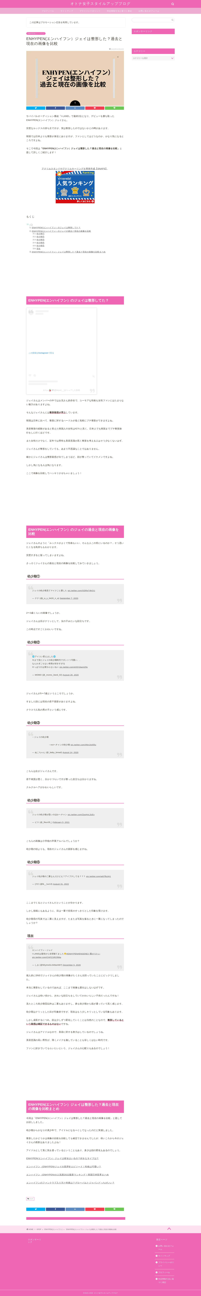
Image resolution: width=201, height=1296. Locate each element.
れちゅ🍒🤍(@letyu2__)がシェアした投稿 (61, 390)
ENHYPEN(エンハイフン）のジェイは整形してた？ (56, 227)
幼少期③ (40, 240)
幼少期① (40, 234)
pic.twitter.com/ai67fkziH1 (98, 876)
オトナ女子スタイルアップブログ (100, 3)
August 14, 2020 (70, 752)
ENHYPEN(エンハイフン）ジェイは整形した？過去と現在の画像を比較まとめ (69, 252)
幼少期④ (40, 243)
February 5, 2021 (61, 822)
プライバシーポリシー (90, 11)
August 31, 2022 (61, 884)
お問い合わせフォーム (149, 11)
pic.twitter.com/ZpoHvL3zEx (81, 814)
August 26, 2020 (71, 675)
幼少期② (40, 237)
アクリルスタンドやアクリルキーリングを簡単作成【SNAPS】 (75, 168)
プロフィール (48, 11)
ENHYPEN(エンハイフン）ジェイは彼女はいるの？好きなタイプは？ (62, 1158)
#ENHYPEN (72, 954)
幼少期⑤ (40, 246)
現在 (38, 249)
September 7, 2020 (69, 598)
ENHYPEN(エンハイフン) (36, 33)
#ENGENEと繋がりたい (89, 954)
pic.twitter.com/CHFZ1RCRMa (46, 957)
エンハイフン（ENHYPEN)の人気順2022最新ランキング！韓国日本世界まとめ (67, 1175)
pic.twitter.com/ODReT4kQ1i (81, 590)
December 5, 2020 (72, 965)
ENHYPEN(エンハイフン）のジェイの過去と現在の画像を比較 (61, 231)
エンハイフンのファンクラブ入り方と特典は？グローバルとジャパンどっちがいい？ (70, 1183)
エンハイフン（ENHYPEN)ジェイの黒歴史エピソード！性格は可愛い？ (63, 1166)
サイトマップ (67, 11)
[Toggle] (31, 225)
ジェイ (31, 1199)
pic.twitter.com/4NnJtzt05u (83, 745)
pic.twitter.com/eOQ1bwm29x (74, 667)
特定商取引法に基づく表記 (119, 11)
